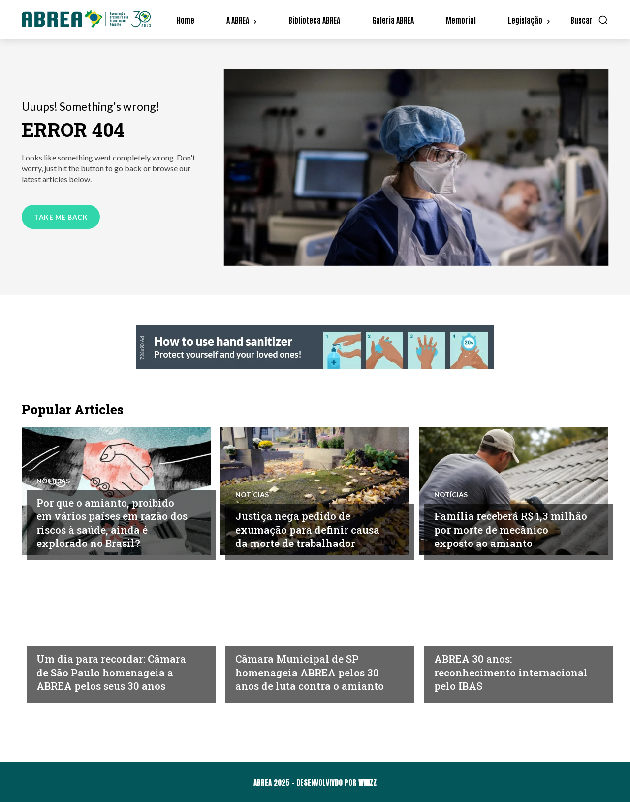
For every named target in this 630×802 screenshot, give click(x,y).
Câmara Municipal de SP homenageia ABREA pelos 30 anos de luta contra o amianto (308, 665)
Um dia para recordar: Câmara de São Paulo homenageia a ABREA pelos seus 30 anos (97, 665)
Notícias (53, 481)
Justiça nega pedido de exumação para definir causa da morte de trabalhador (299, 522)
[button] (589, 19)
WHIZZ (367, 782)
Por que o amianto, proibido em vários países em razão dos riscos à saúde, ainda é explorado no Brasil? (112, 522)
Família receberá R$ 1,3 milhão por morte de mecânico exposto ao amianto (498, 522)
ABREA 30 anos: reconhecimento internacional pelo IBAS (500, 672)
